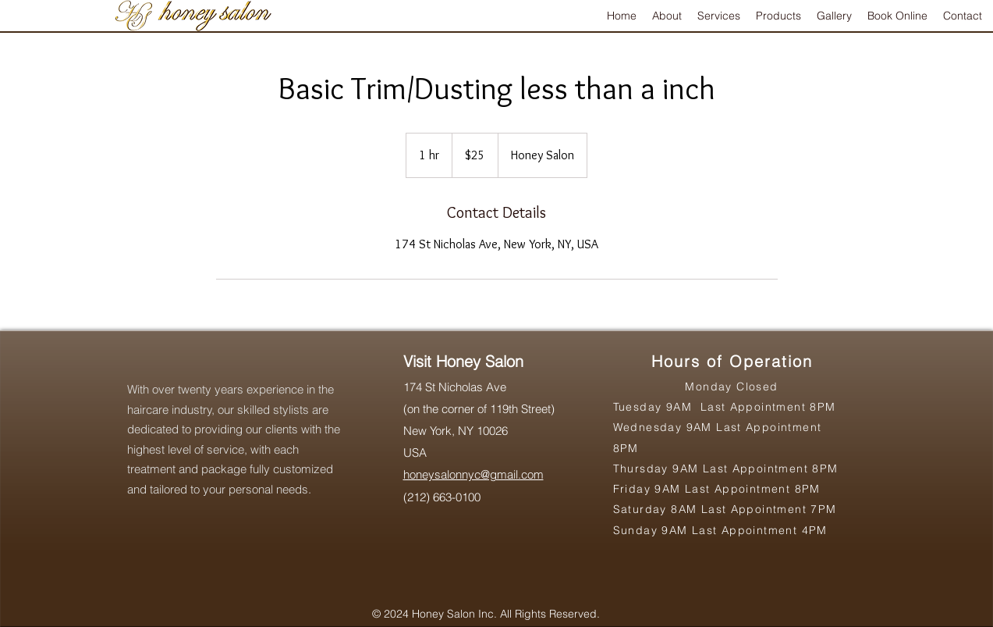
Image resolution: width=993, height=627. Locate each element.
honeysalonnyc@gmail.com (473, 474)
